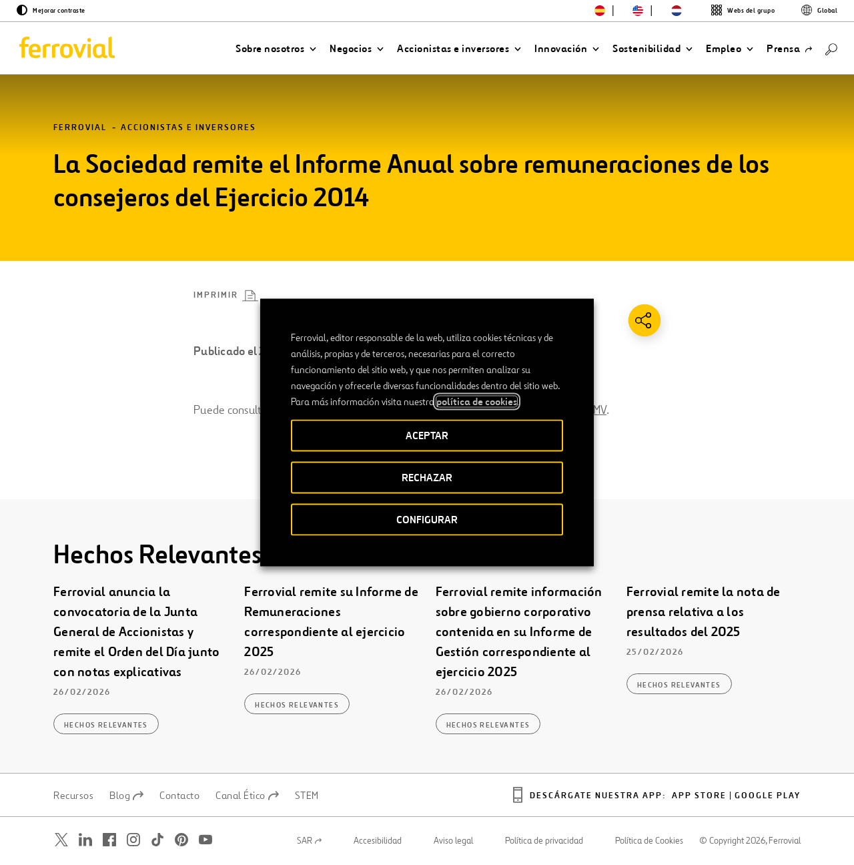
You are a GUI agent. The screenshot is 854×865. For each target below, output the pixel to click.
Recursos (73, 796)
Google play (768, 796)
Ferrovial (80, 128)
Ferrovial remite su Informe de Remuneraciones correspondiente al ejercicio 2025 (331, 621)
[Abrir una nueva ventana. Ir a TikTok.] (157, 840)
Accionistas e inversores (188, 128)
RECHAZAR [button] (427, 478)
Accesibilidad (378, 841)
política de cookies (476, 401)
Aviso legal (453, 841)
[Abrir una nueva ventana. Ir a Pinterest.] (181, 840)
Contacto (179, 796)
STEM (307, 796)
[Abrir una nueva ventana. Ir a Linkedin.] (85, 840)
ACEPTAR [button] (427, 435)
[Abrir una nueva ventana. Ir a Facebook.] (109, 840)
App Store (699, 796)
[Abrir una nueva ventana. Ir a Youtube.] (205, 840)
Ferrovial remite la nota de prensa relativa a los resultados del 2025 (703, 611)
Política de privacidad (544, 841)
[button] (276, 48)
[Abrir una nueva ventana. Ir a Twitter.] (61, 840)
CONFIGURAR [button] (427, 520)
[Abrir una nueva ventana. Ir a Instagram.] (133, 840)
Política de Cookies (649, 841)
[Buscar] (831, 48)
